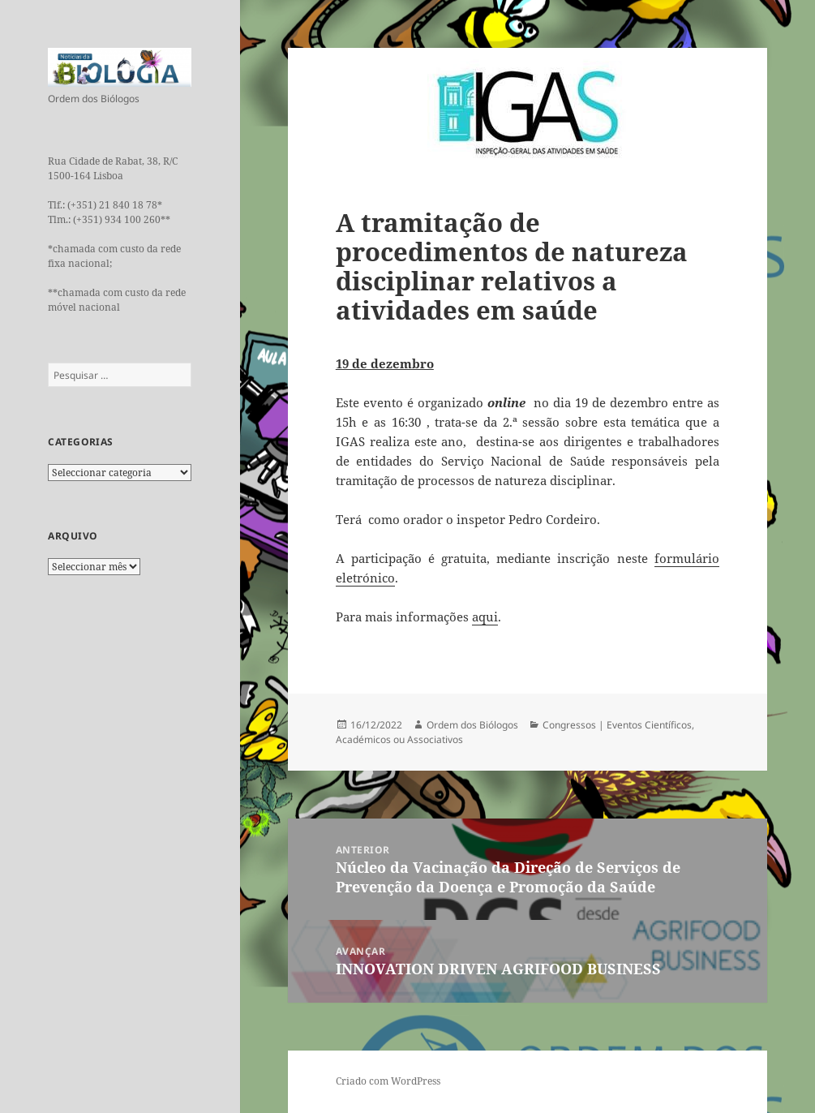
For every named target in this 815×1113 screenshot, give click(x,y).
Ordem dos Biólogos (472, 725)
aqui (485, 616)
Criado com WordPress (388, 1081)
